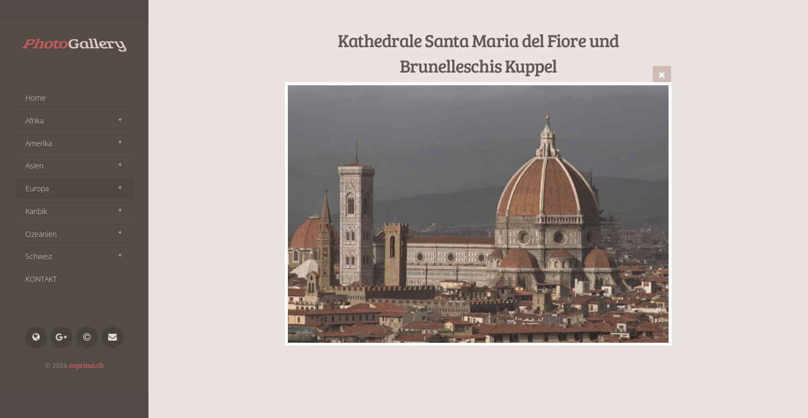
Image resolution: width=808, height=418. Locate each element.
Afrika (34, 120)
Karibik (36, 211)
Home (35, 98)
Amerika (38, 143)
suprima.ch (86, 365)
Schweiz (38, 256)
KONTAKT (41, 279)
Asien (34, 166)
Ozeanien (41, 234)
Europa (37, 188)
